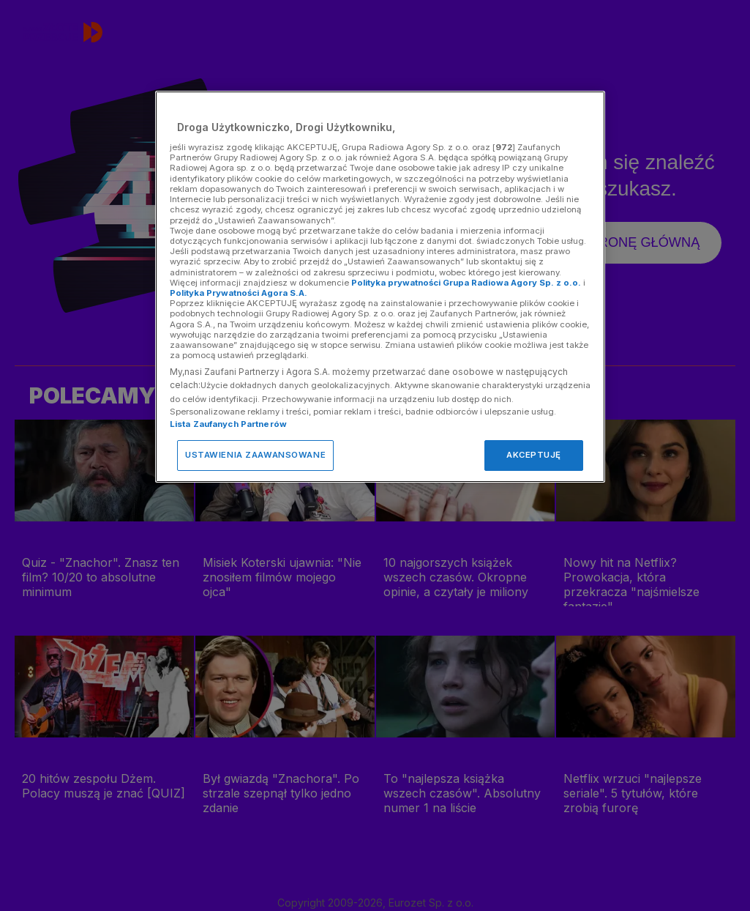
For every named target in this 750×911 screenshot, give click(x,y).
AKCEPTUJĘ (533, 455)
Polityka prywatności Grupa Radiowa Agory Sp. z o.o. (466, 283)
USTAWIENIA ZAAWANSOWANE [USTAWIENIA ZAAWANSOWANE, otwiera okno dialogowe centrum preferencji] (255, 455)
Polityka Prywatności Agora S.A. (238, 293)
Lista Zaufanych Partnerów (228, 424)
